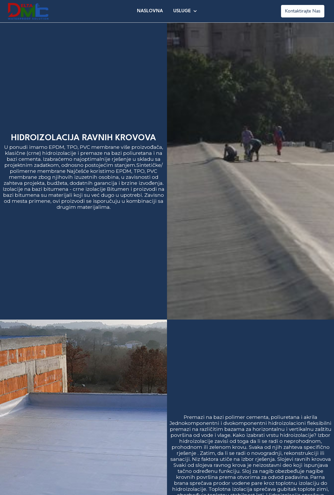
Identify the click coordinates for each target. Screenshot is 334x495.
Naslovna (150, 11)
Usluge (185, 11)
